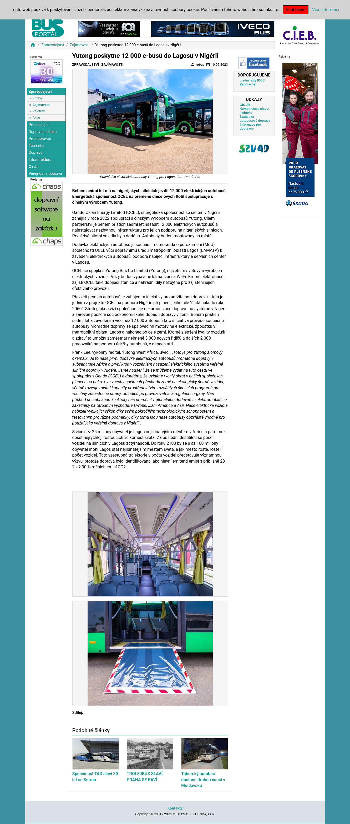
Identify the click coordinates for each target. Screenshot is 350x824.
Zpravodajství (52, 45)
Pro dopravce (40, 138)
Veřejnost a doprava (45, 173)
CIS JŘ (245, 105)
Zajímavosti (80, 45)
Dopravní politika (43, 132)
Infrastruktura (40, 159)
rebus (197, 64)
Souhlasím (296, 9)
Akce (36, 118)
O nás (33, 167)
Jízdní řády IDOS (252, 80)
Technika (36, 146)
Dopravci (36, 152)
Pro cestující (39, 124)
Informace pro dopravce (250, 126)
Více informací (325, 9)
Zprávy (38, 98)
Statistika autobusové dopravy (255, 118)
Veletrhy (39, 111)
